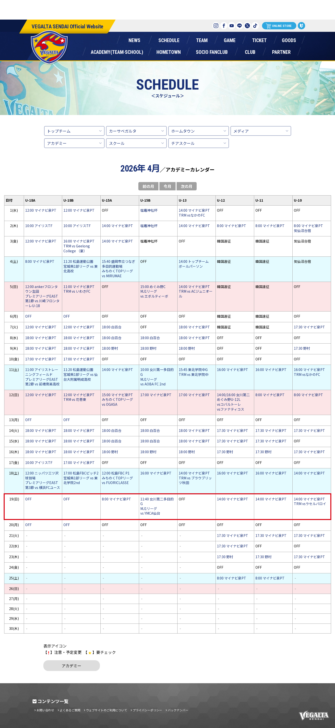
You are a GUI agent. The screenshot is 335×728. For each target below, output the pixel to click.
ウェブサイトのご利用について (106, 710)
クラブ (250, 51)
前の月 (148, 186)
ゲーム (229, 39)
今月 (167, 186)
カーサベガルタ (122, 131)
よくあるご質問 (70, 710)
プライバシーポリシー (147, 710)
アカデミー (57, 143)
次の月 (186, 186)
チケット (259, 39)
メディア (241, 131)
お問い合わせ (45, 710)
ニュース (134, 39)
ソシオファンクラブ (212, 51)
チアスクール (183, 143)
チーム (201, 39)
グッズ (288, 39)
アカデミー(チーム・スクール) (117, 51)
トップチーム (59, 131)
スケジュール (168, 39)
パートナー (281, 51)
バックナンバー (178, 710)
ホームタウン (168, 51)
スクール (117, 143)
